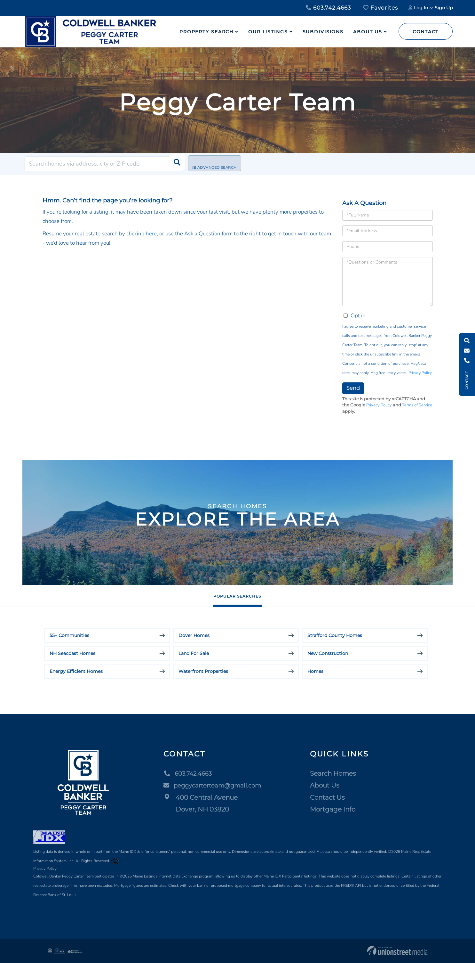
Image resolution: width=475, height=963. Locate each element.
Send (353, 388)
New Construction (327, 654)
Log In (421, 8)
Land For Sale (193, 654)
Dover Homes (194, 635)
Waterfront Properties (203, 671)
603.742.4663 (328, 7)
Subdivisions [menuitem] (323, 32)
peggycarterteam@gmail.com (213, 785)
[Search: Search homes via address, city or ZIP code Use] (103, 164)
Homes (315, 671)
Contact (426, 32)
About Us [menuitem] (367, 32)
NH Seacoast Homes (72, 654)
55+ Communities (69, 635)
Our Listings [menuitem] (268, 32)
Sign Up (444, 8)
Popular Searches (237, 596)
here (151, 233)
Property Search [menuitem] (206, 32)
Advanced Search (219, 164)
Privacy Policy (419, 372)
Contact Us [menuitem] (331, 798)
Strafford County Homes (334, 635)
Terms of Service (417, 405)
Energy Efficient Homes (76, 671)
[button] (175, 164)
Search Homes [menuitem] (337, 774)
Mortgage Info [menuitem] (336, 809)
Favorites (380, 7)
